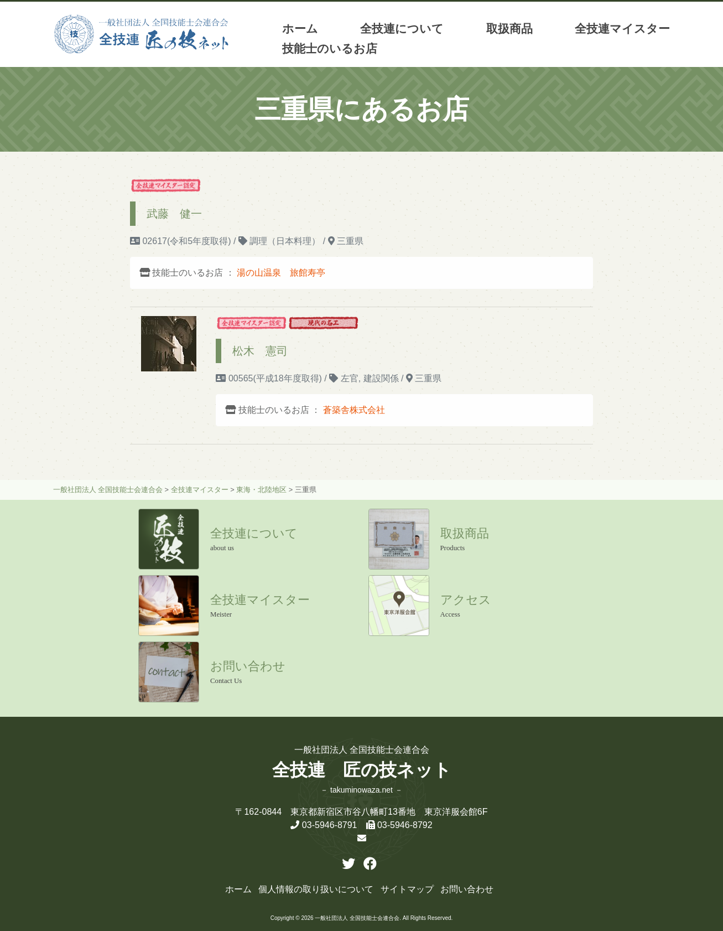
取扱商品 (509, 28)
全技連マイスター (622, 28)
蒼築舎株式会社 (354, 410)
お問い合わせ (466, 889)
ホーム (300, 28)
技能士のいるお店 (329, 48)
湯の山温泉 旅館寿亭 (281, 272)
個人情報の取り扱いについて (315, 889)
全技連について (402, 28)
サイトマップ (407, 889)
